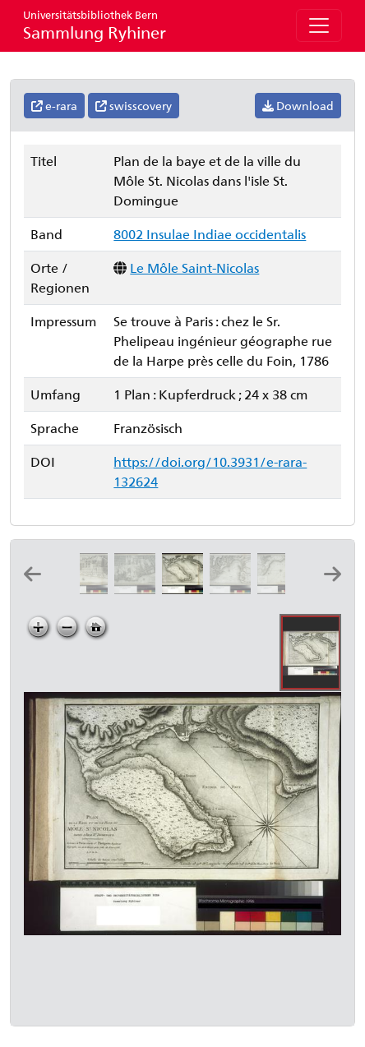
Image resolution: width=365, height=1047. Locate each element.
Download (298, 105)
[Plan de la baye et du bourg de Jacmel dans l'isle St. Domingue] (233, 588)
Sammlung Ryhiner (94, 25)
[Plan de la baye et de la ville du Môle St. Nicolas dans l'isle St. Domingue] (186, 588)
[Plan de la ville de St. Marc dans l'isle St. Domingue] (90, 588)
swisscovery (133, 105)
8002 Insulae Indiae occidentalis (209, 233)
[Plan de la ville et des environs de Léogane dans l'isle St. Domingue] (138, 588)
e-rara (54, 105)
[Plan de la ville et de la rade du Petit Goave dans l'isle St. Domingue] (281, 588)
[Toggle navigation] (319, 25)
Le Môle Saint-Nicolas (194, 267)
